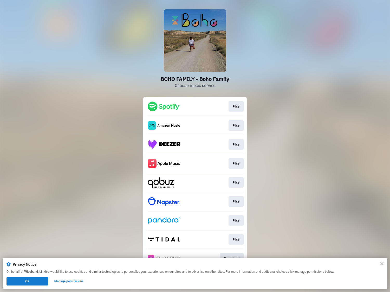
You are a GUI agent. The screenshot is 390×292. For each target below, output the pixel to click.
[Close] (382, 263)
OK (27, 281)
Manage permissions (69, 281)
